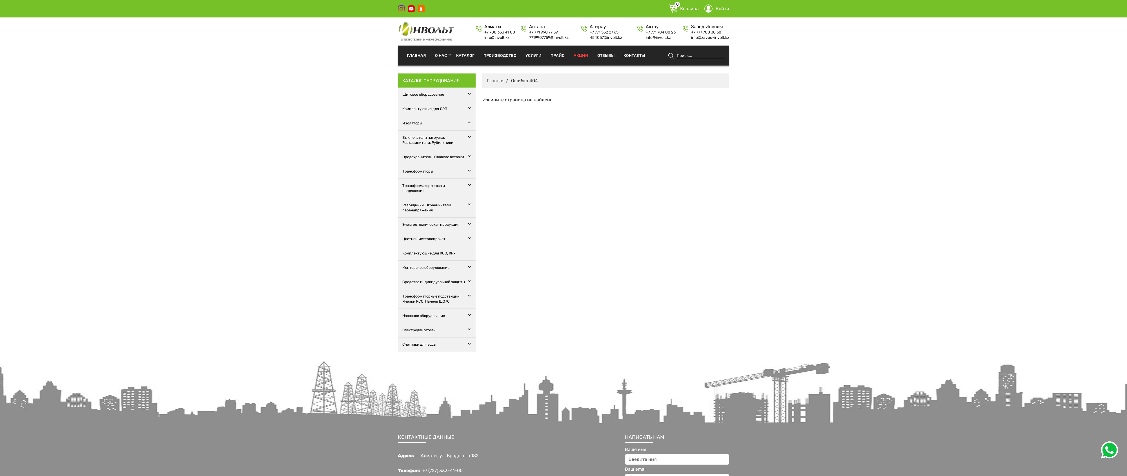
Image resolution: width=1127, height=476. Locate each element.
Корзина (684, 9)
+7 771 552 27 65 (604, 32)
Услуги (533, 55)
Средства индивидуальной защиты (433, 282)
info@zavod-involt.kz (710, 38)
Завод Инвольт (707, 26)
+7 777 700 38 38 (706, 32)
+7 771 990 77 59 (543, 32)
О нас (441, 55)
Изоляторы (412, 123)
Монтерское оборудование (425, 267)
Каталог (465, 55)
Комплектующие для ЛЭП (424, 109)
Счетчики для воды (419, 344)
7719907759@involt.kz (549, 38)
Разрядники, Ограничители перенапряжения (426, 207)
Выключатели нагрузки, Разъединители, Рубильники (427, 140)
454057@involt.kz (606, 38)
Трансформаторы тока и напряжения (423, 188)
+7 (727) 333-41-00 (442, 470)
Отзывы (605, 55)
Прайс (558, 55)
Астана (537, 26)
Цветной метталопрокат (423, 239)
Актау (652, 26)
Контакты (634, 55)
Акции (581, 55)
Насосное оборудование (423, 316)
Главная (416, 55)
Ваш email (636, 469)
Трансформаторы (417, 171)
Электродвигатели (419, 330)
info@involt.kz (496, 38)
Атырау (598, 26)
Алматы (492, 26)
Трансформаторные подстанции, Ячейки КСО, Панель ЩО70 (431, 298)
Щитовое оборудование (423, 94)
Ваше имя (635, 449)
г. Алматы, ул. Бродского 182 (447, 455)
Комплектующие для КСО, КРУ (429, 253)
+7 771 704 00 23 (661, 32)
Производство (499, 55)
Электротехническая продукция (430, 224)
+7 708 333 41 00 (499, 32)
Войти (716, 9)
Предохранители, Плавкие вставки (433, 157)
